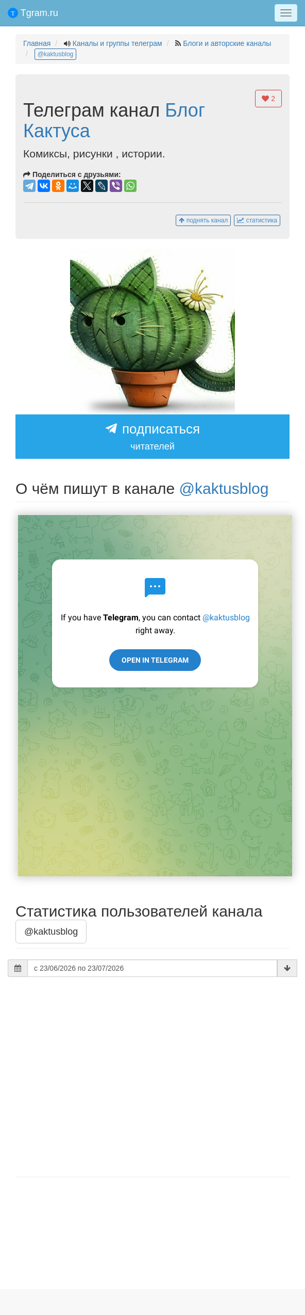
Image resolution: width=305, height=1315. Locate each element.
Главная (36, 43)
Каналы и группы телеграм (117, 43)
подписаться (152, 437)
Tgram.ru (33, 13)
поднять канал (203, 220)
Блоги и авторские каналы (227, 43)
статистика (257, 220)
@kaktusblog (56, 54)
